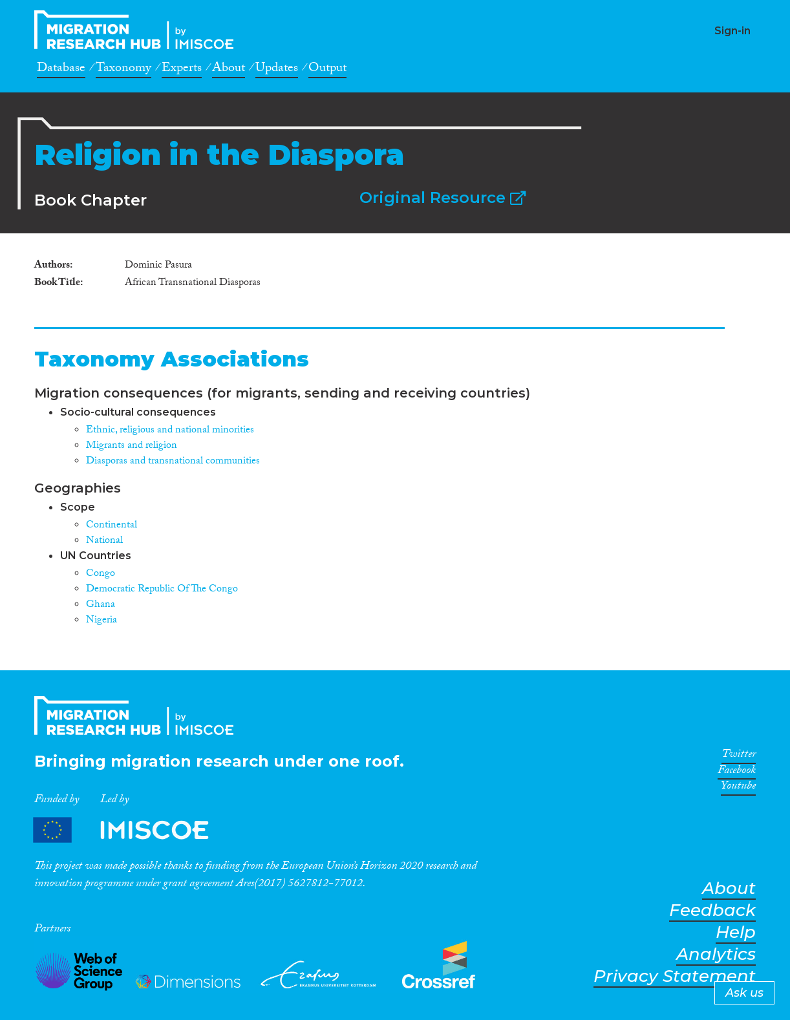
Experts (182, 69)
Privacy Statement (674, 976)
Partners (132, 830)
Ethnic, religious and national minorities (170, 431)
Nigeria (101, 621)
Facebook (737, 772)
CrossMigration (137, 29)
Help (736, 932)
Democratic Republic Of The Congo (162, 590)
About (228, 69)
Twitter (738, 756)
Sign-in (732, 31)
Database (61, 69)
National (104, 541)
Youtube (738, 788)
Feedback (712, 910)
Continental (111, 526)
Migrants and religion (131, 446)
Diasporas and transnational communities (173, 462)
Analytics (716, 954)
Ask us (744, 993)
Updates (276, 69)
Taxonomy (123, 69)
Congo (100, 574)
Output (327, 69)
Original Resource (442, 197)
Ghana (100, 605)
